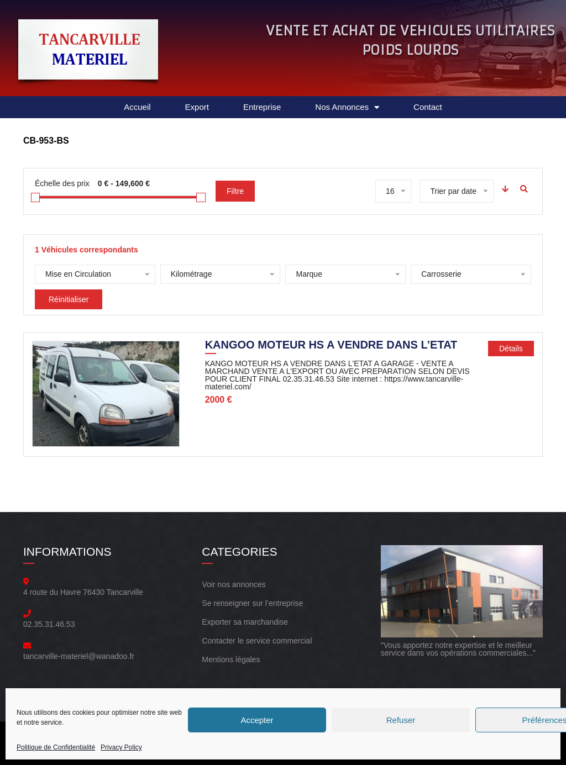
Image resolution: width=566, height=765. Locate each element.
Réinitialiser (68, 299)
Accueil (137, 107)
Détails (511, 348)
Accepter (256, 720)
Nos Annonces (347, 107)
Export (197, 107)
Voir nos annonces (233, 584)
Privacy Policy (121, 747)
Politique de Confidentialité (56, 747)
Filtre (235, 191)
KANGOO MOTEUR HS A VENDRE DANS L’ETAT (331, 346)
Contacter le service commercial (257, 640)
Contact (427, 107)
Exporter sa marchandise (245, 622)
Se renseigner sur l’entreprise (252, 603)
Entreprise (262, 107)
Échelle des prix (62, 183)
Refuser (401, 720)
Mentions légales (231, 659)
